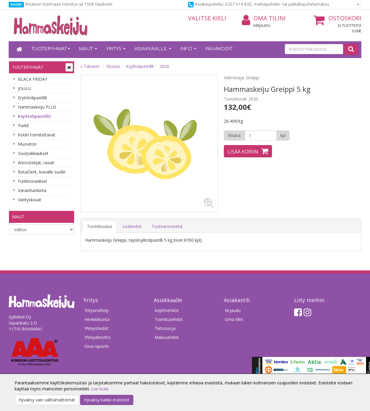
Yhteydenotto (97, 337)
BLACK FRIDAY (32, 79)
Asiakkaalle (152, 48)
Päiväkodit (219, 48)
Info (188, 48)
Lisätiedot (131, 226)
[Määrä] (261, 135)
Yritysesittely (96, 310)
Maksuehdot (167, 337)
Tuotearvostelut (167, 226)
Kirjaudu (261, 25)
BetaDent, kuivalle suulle (41, 172)
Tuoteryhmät (50, 48)
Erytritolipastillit (32, 98)
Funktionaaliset (32, 181)
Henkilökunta (96, 319)
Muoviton (27, 144)
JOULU (24, 88)
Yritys (116, 48)
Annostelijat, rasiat (36, 162)
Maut (88, 48)
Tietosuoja (165, 328)
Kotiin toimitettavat (36, 135)
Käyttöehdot (167, 310)
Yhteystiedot (96, 328)
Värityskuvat (29, 200)
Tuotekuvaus (99, 226)
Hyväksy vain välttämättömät (47, 400)
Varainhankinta (32, 190)
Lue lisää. (100, 389)
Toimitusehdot (169, 319)
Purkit (23, 125)
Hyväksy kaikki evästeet (106, 400)
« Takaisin (90, 66)
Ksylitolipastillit (34, 116)
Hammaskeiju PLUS (37, 107)
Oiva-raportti (96, 346)
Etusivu (113, 66)
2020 (164, 66)
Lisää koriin (243, 151)
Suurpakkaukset (33, 153)
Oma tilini (264, 18)
